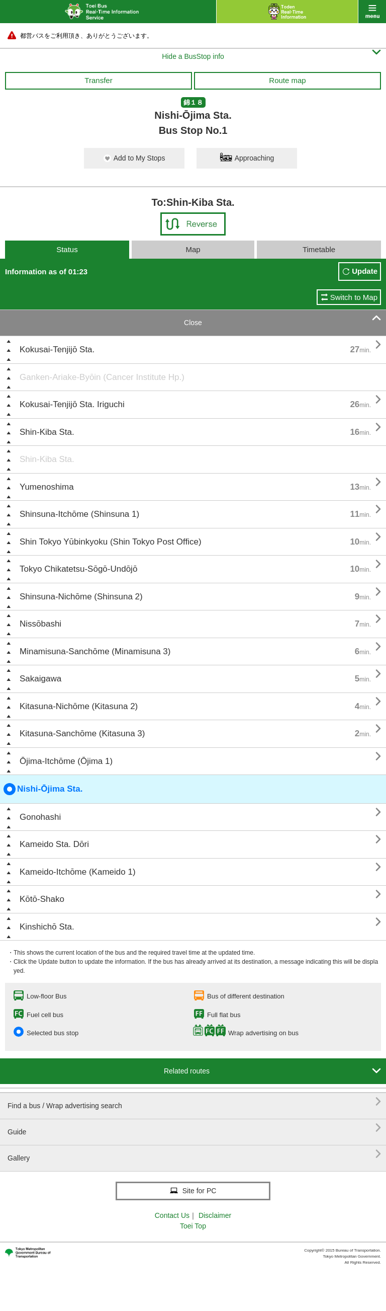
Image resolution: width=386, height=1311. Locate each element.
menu (372, 11)
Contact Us (172, 1215)
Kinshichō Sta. (47, 927)
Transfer (98, 80)
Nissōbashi (40, 624)
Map (192, 249)
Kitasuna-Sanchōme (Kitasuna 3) (82, 733)
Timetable (319, 249)
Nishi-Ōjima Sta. (43, 789)
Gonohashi (40, 817)
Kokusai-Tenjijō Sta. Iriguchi (72, 404)
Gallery (194, 1154)
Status (67, 249)
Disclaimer (215, 1215)
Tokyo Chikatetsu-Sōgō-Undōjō (78, 569)
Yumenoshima (47, 487)
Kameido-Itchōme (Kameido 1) (78, 872)
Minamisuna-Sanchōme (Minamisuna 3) (95, 651)
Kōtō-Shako (42, 899)
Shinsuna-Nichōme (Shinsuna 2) (81, 596)
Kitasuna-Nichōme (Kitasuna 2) (79, 706)
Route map (287, 80)
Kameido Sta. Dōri (54, 844)
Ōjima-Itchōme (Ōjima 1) (66, 761)
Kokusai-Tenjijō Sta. (57, 349)
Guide (194, 1128)
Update (364, 271)
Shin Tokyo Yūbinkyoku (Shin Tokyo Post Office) (111, 542)
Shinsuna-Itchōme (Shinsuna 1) (79, 514)
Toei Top (193, 1226)
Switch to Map (353, 297)
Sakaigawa (40, 678)
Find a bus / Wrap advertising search (194, 1102)
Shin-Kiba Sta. (47, 432)
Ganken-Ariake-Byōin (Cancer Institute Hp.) (102, 377)
